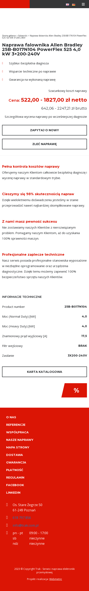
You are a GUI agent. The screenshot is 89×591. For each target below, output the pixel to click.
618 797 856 (22, 517)
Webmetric (55, 579)
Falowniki (22, 35)
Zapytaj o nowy (44, 130)
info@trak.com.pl (25, 525)
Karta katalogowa (44, 372)
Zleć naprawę (44, 144)
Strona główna (9, 35)
